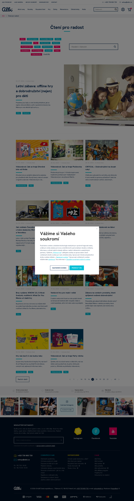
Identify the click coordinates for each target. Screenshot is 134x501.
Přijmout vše (57, 252)
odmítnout (51, 259)
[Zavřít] (97, 228)
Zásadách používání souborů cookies (78, 259)
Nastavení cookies (62, 257)
